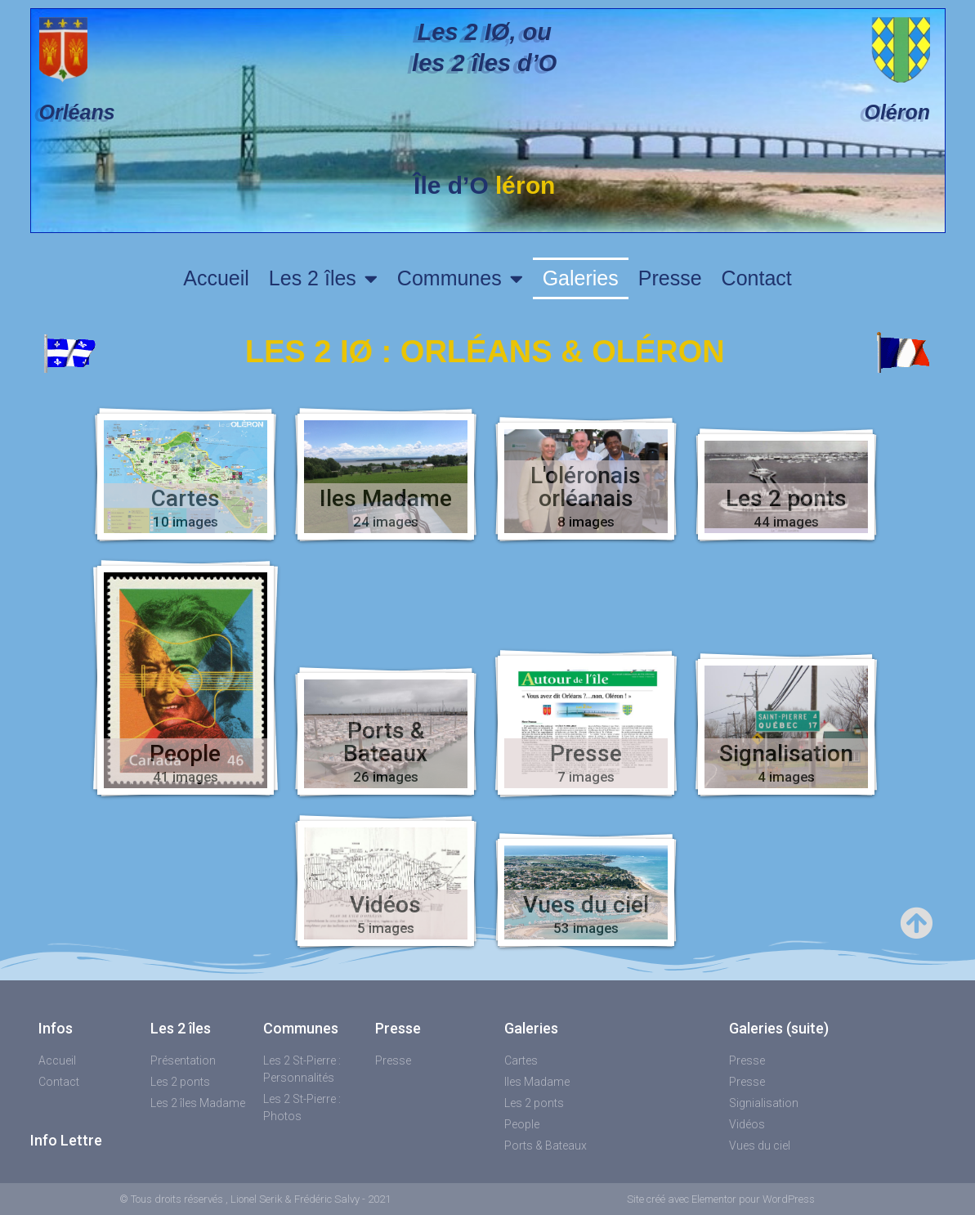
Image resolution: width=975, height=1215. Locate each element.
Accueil (216, 278)
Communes (460, 278)
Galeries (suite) (779, 1028)
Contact (757, 278)
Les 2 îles (323, 278)
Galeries (581, 278)
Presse (670, 278)
